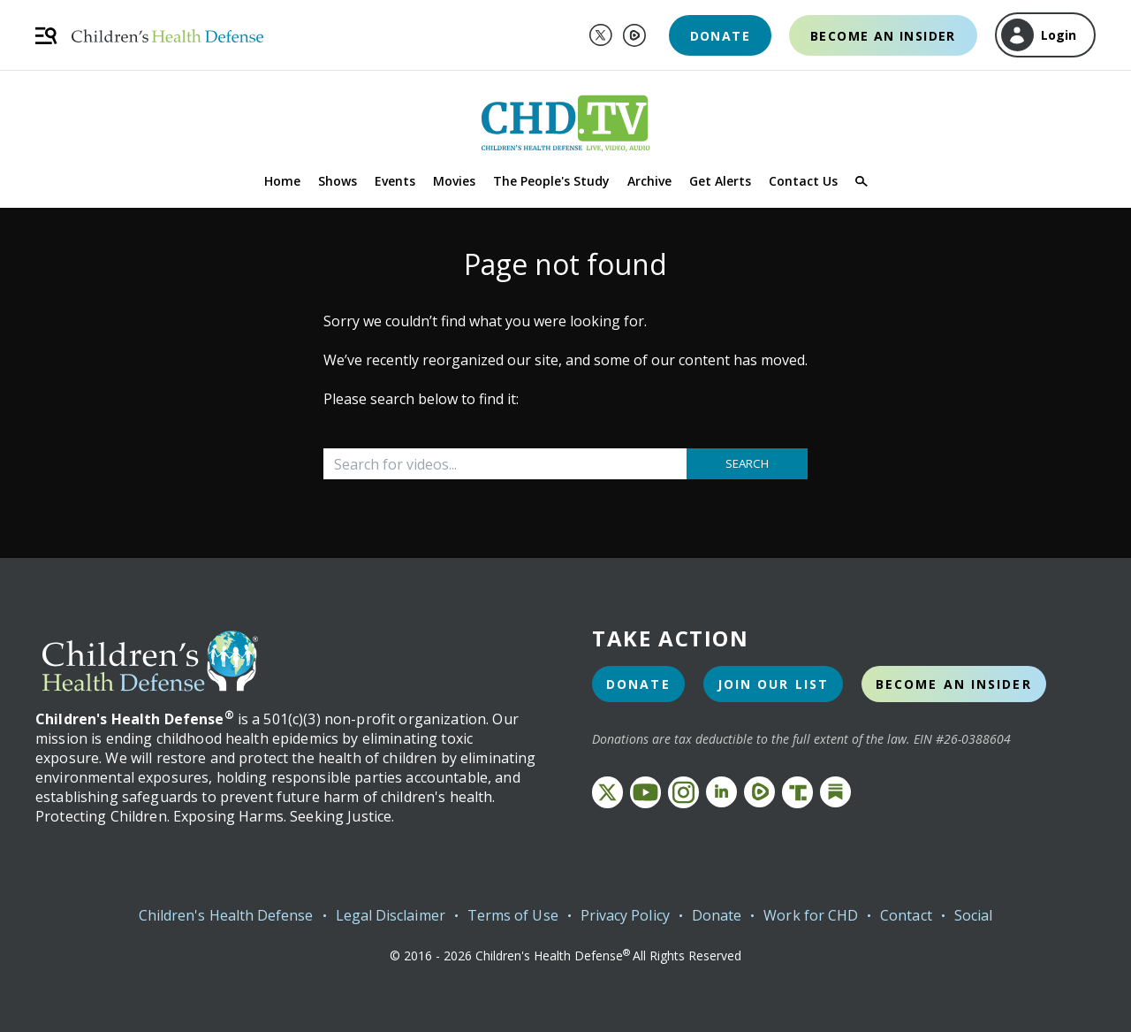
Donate (720, 35)
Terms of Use (512, 915)
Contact (906, 915)
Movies (454, 180)
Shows (337, 180)
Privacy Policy (625, 915)
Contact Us (803, 180)
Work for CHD (810, 915)
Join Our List (773, 684)
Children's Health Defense (226, 915)
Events (395, 180)
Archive (649, 180)
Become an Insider (883, 35)
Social (973, 915)
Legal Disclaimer (390, 915)
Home (282, 180)
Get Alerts (720, 180)
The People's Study (551, 180)
